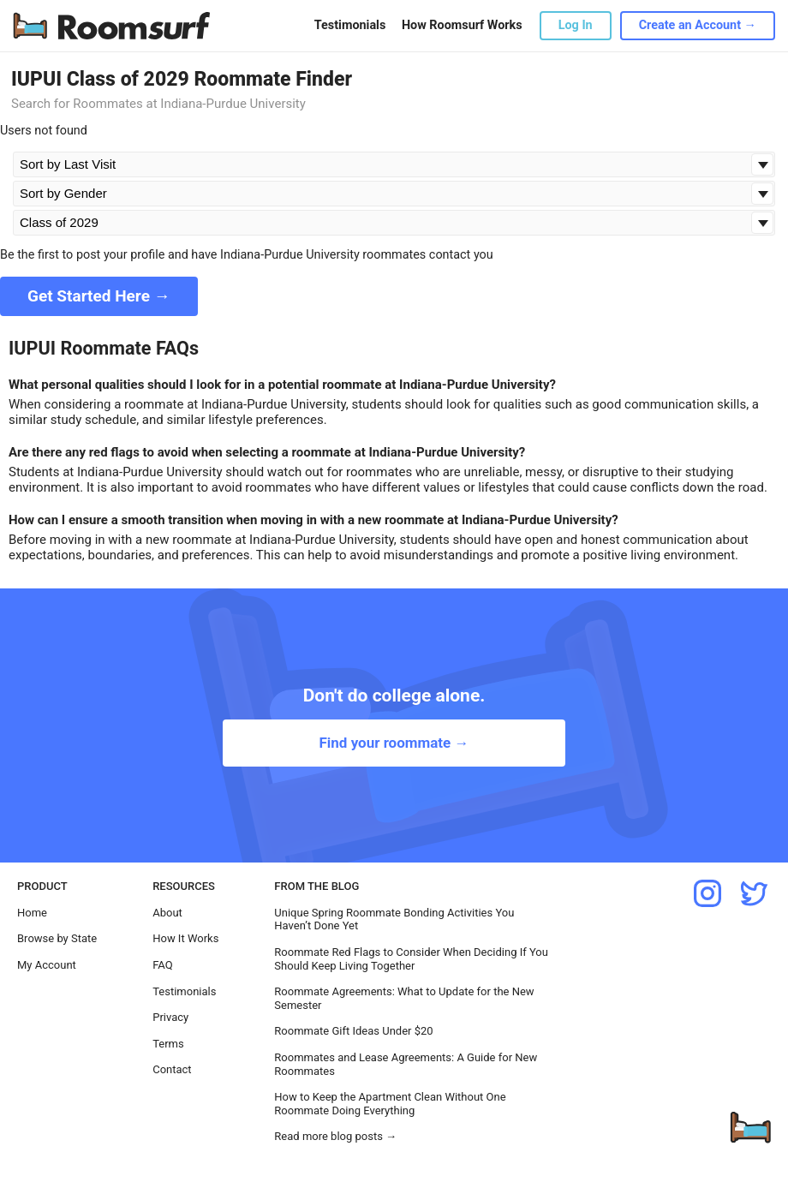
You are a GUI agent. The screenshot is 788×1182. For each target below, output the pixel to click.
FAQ (162, 964)
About (167, 912)
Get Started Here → (98, 296)
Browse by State (57, 938)
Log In (575, 25)
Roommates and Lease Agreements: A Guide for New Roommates (405, 1064)
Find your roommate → (394, 742)
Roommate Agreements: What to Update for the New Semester (404, 998)
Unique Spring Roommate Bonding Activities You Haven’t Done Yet (394, 919)
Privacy (170, 1017)
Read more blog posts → (335, 1136)
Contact (171, 1069)
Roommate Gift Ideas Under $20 (353, 1030)
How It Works (185, 938)
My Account (46, 964)
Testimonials (349, 25)
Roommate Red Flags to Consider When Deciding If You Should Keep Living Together (411, 959)
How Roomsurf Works (462, 25)
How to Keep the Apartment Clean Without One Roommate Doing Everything (389, 1103)
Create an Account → (697, 25)
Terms (168, 1043)
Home (32, 912)
